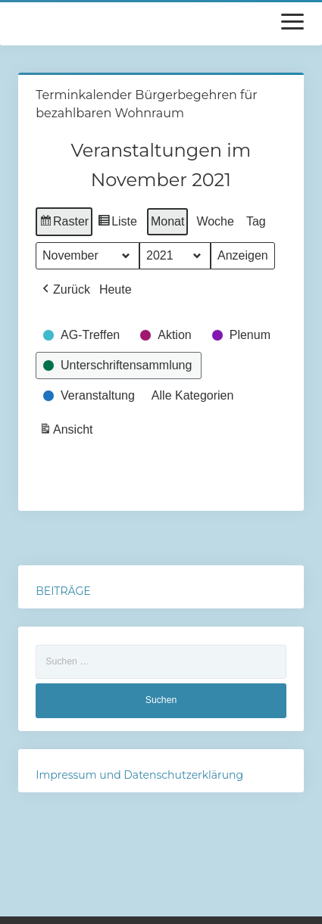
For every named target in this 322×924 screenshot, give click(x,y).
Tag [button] (256, 221)
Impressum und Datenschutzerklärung (139, 775)
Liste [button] (117, 223)
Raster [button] (64, 223)
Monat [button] (167, 221)
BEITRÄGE (63, 591)
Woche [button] (216, 221)
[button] (65, 289)
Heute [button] (115, 289)
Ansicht (67, 431)
